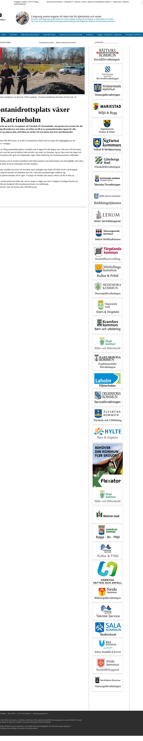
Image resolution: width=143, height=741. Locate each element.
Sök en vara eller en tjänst (99, 2)
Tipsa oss (117, 2)
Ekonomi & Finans (54, 2)
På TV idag (33, 2)
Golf (84, 2)
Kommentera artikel (46, 42)
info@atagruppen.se (40, 713)
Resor (77, 2)
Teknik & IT (69, 2)
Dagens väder (20, 2)
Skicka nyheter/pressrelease (66, 42)
